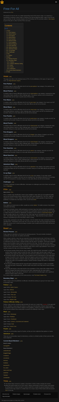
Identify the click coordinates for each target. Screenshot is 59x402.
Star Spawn (52, 19)
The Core (13, 297)
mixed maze (33, 109)
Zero (6, 390)
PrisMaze (12, 316)
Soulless (45, 304)
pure (35, 118)
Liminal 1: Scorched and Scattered (19, 321)
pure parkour (33, 86)
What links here (5, 394)
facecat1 (5, 360)
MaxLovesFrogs (7, 370)
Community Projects (47, 212)
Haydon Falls (13, 299)
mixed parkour (34, 93)
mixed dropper (34, 141)
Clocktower (13, 319)
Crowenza (6, 355)
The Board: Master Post (40, 275)
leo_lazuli (5, 367)
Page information (6, 396)
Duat (12, 324)
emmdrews (6, 358)
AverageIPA (6, 345)
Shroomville (14, 292)
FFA (12, 12)
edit (10, 76)
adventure (33, 166)
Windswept (13, 314)
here (35, 199)
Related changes (16, 394)
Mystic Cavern (14, 287)
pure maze (33, 102)
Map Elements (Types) (14, 80)
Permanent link (47, 394)
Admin (35, 205)
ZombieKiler (6, 377)
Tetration (5, 375)
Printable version (37, 394)
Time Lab (13, 294)
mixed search (33, 157)
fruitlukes (5, 362)
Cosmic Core (13, 326)
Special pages (27, 394)
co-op (31, 175)
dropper (32, 134)
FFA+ (12, 192)
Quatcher (5, 372)
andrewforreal (7, 350)
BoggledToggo (7, 353)
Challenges (9, 186)
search (32, 150)
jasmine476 (6, 365)
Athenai (12, 289)
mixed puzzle (33, 125)
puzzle (32, 118)
